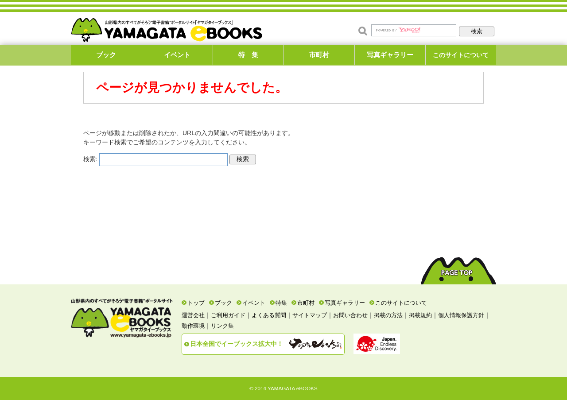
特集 (281, 302)
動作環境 (193, 325)
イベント (177, 54)
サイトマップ (309, 315)
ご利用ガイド (228, 315)
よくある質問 (269, 315)
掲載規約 (420, 315)
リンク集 (222, 325)
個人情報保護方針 (461, 315)
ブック (106, 54)
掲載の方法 (388, 315)
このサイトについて (461, 54)
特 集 (248, 54)
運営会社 (193, 315)
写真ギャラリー (390, 54)
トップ (196, 302)
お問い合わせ (350, 315)
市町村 (319, 54)
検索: (90, 159)
